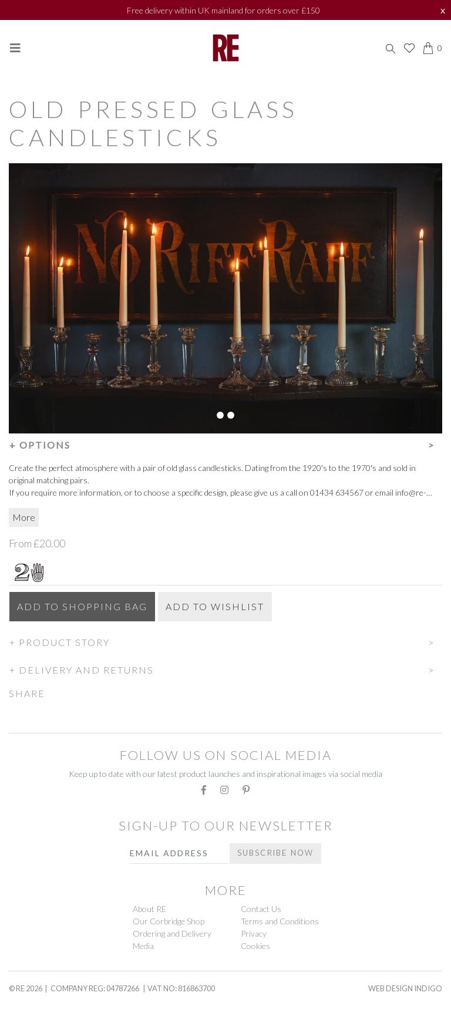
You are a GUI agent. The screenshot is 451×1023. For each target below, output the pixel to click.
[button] (225, 443)
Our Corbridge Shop (168, 921)
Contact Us (261, 909)
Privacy (254, 933)
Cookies (255, 946)
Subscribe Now (275, 852)
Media (143, 946)
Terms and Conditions (280, 921)
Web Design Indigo (405, 988)
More (23, 517)
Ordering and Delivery (172, 933)
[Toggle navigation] (15, 48)
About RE (149, 909)
